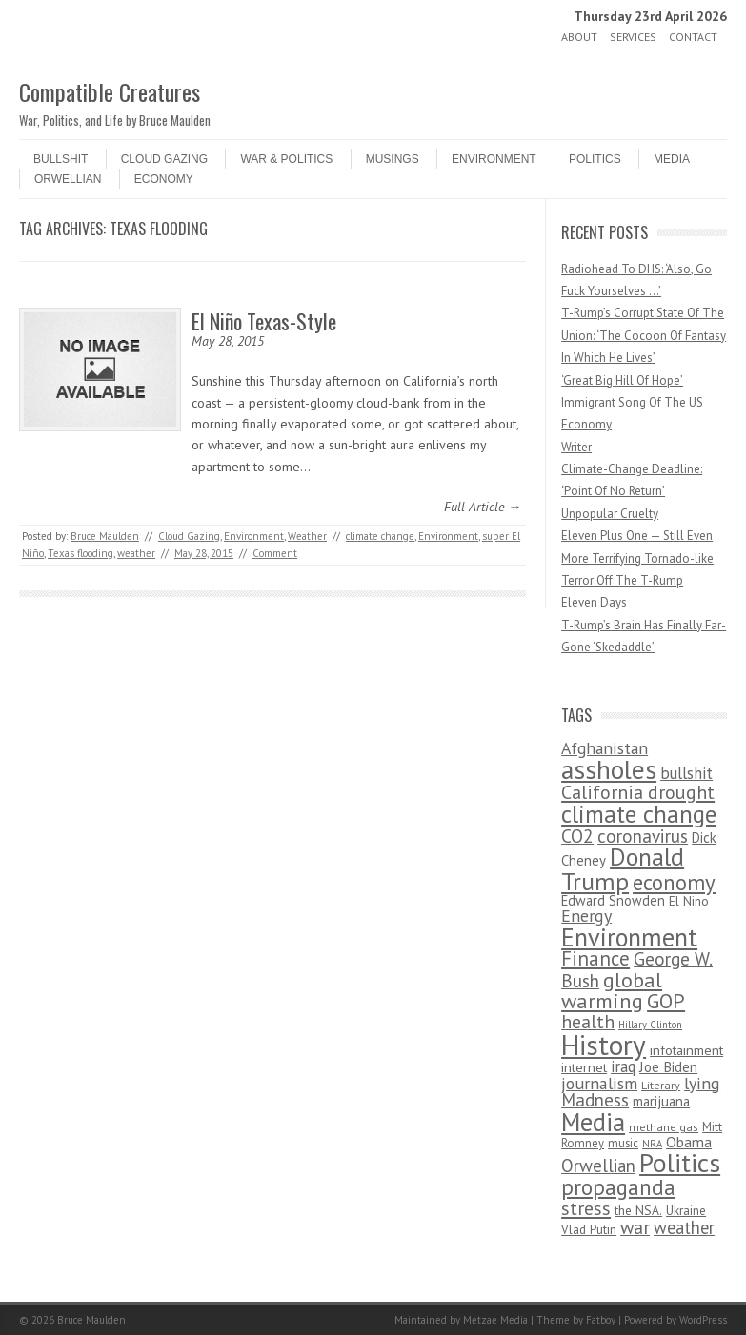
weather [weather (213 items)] (684, 1227)
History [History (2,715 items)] (603, 1044)
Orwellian (67, 179)
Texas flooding (80, 553)
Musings (392, 159)
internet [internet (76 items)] (584, 1067)
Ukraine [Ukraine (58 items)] (686, 1211)
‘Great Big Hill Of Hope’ (622, 380)
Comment (274, 553)
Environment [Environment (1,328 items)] (629, 937)
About (579, 37)
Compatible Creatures (109, 91)
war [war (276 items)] (635, 1227)
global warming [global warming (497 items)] (611, 990)
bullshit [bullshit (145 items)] (686, 773)
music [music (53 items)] (623, 1143)
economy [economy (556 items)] (674, 882)
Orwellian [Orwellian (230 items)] (598, 1165)
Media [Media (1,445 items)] (593, 1122)
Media (672, 159)
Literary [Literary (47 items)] (660, 1085)
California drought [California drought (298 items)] (638, 792)
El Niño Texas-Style (264, 321)
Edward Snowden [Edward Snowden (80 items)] (613, 900)
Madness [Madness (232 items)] (595, 1099)
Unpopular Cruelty (609, 514)
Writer (576, 447)
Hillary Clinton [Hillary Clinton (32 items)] (650, 1024)
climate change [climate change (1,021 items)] (638, 813)
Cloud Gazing (164, 159)
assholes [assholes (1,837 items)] (608, 769)
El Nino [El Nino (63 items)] (689, 900)
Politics (595, 159)
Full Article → (482, 506)
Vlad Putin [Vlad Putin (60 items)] (588, 1229)
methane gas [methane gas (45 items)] (663, 1127)
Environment (494, 159)
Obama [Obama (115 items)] (689, 1141)
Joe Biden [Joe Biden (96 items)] (668, 1066)
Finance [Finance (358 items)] (595, 958)
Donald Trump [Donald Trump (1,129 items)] (622, 869)
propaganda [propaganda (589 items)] (618, 1187)
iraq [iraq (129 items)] (623, 1066)
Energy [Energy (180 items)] (586, 916)
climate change (380, 536)
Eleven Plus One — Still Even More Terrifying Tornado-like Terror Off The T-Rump (637, 558)
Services (633, 37)
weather (136, 553)
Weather (307, 536)
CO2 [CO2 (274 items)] (577, 835)
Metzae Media (495, 1319)
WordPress (703, 1319)
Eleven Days (594, 602)
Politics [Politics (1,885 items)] (679, 1163)
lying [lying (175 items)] (702, 1083)
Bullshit (60, 159)
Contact (693, 37)
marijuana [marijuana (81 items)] (661, 1101)
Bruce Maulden (105, 536)
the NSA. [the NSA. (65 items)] (638, 1210)
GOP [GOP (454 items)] (666, 1000)
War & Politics (286, 159)
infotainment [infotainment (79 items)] (686, 1050)
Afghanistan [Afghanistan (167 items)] (604, 748)
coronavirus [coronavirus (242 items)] (642, 835)
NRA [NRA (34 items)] (652, 1143)
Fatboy (600, 1319)
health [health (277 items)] (588, 1021)
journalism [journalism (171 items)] (599, 1083)
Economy (163, 179)
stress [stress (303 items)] (586, 1208)
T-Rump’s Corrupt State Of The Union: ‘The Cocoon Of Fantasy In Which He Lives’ (643, 335)
